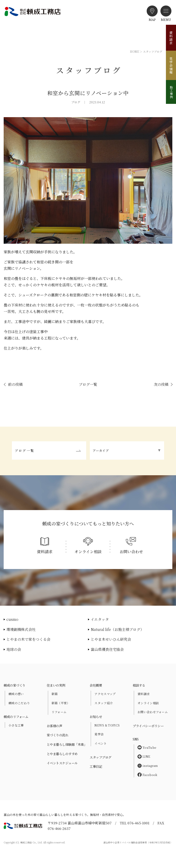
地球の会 (13, 649)
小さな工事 (16, 725)
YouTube (147, 747)
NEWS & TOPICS (107, 725)
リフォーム (59, 712)
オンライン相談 (148, 703)
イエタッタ (100, 619)
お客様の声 (54, 726)
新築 (55, 694)
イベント (100, 743)
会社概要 (96, 685)
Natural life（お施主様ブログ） (117, 629)
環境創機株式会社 (21, 629)
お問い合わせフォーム (153, 712)
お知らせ (96, 716)
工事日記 (96, 766)
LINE (144, 756)
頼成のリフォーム (16, 716)
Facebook (147, 775)
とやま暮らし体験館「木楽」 (67, 744)
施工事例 (171, 92)
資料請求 (171, 38)
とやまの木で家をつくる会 (28, 639)
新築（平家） (61, 703)
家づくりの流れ (58, 735)
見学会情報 (171, 65)
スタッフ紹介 (103, 703)
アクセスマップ (105, 694)
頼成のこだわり (19, 703)
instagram (148, 765)
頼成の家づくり (14, 685)
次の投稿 (161, 384)
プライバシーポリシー (148, 726)
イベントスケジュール (62, 763)
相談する (139, 685)
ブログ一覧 (88, 384)
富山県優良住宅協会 (107, 649)
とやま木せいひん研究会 (111, 639)
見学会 (99, 734)
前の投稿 (15, 384)
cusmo (12, 619)
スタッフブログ (100, 757)
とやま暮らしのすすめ (62, 753)
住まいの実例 (56, 685)
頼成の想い (16, 694)
